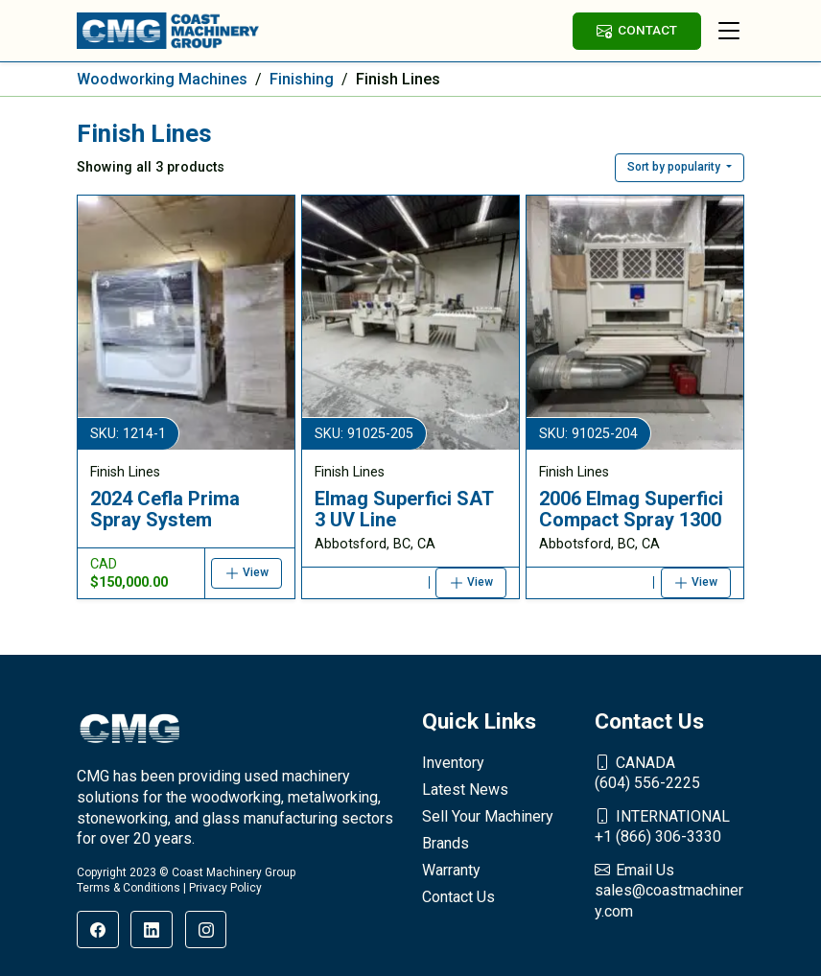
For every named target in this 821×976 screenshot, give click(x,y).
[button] (679, 167)
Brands (445, 843)
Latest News (465, 789)
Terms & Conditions (128, 888)
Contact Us (458, 897)
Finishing (302, 79)
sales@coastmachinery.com (669, 890)
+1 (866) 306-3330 (669, 826)
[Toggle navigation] (729, 30)
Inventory (453, 763)
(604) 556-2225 (669, 773)
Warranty (451, 870)
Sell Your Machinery (487, 816)
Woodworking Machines (162, 79)
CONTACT (637, 30)
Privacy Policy (225, 888)
